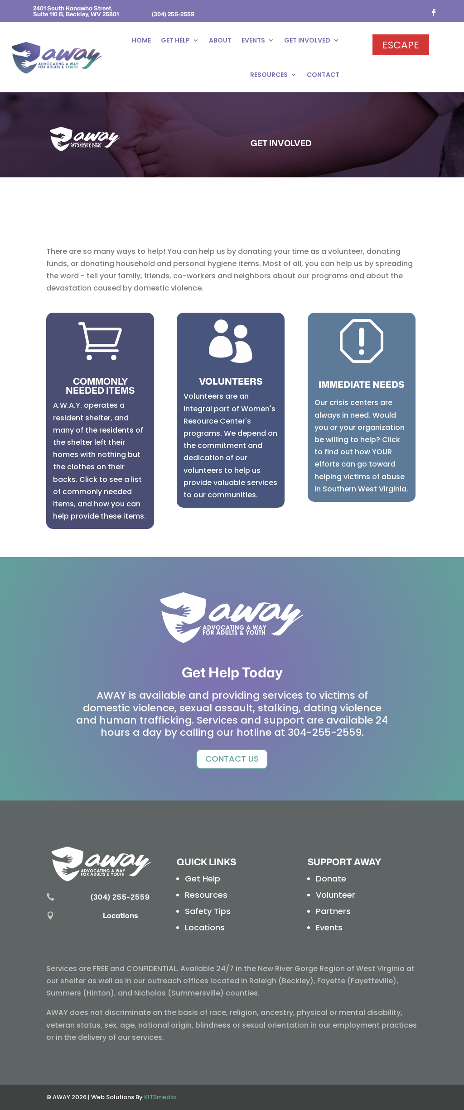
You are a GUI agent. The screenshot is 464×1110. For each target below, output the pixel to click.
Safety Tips (208, 911)
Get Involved (307, 40)
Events (253, 40)
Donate (331, 878)
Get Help (175, 40)
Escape (400, 45)
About (220, 40)
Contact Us (232, 758)
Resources (269, 74)
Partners (333, 911)
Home (141, 40)
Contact (323, 74)
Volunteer (335, 894)
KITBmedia (160, 1097)
